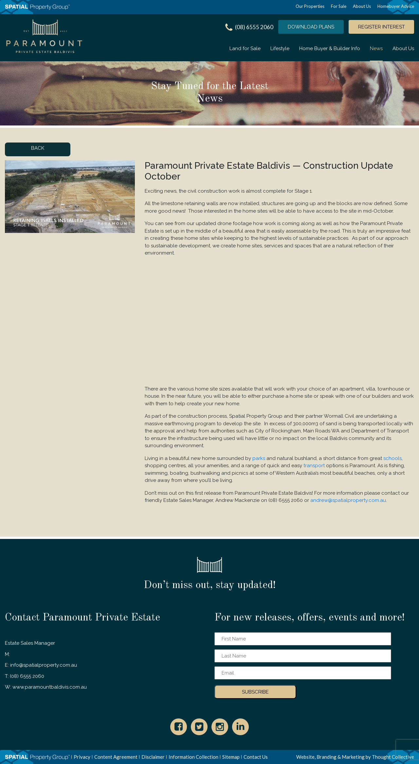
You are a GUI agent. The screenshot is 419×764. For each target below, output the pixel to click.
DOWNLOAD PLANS (311, 27)
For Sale (338, 6)
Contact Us (256, 757)
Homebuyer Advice (395, 6)
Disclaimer (153, 757)
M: (7, 654)
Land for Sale (245, 48)
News (376, 48)
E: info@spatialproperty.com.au (41, 665)
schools (392, 458)
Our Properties (310, 6)
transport (314, 465)
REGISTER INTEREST (381, 27)
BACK (37, 148)
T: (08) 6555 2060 (24, 676)
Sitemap (231, 757)
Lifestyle (279, 48)
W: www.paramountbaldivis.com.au (46, 687)
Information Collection (193, 757)
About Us (362, 6)
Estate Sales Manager (30, 643)
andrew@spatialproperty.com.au (348, 500)
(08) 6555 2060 (254, 27)
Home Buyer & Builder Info (329, 48)
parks (258, 458)
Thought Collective (393, 757)
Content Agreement (115, 757)
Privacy (82, 757)
